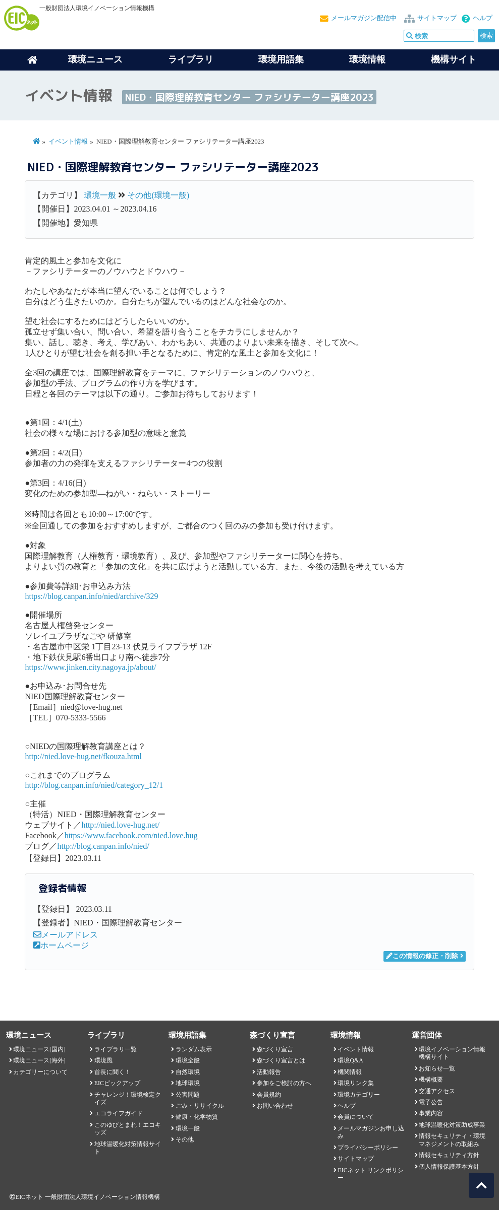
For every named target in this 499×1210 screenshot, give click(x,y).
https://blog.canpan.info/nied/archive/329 (91, 596)
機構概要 (431, 1079)
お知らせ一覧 (437, 1068)
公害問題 (188, 1094)
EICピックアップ (117, 1083)
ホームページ (61, 945)
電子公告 (431, 1102)
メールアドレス (65, 934)
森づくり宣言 (275, 1049)
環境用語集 (281, 59)
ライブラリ (190, 59)
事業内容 (431, 1113)
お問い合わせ (275, 1105)
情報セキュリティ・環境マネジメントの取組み (452, 1139)
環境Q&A (350, 1060)
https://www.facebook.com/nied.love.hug (131, 835)
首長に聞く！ (112, 1071)
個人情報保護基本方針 (449, 1166)
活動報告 (269, 1071)
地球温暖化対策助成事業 (452, 1124)
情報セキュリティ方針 (449, 1155)
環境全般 (188, 1060)
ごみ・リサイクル (200, 1105)
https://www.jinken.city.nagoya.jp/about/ (90, 667)
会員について (356, 1116)
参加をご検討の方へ (284, 1083)
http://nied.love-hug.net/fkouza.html (83, 756)
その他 (185, 1139)
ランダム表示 (194, 1049)
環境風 (103, 1060)
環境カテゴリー (359, 1094)
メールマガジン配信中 (364, 18)
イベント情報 (68, 141)
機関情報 (350, 1071)
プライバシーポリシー (368, 1147)
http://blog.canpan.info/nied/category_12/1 (94, 785)
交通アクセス (437, 1091)
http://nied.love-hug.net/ (120, 825)
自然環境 (188, 1071)
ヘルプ (482, 18)
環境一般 (100, 195)
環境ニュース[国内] (39, 1049)
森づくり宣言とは (281, 1060)
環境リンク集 (356, 1083)
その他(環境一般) (158, 195)
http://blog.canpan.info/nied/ (103, 846)
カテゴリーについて (40, 1071)
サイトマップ (437, 18)
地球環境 (188, 1083)
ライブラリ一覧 (115, 1049)
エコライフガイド (118, 1113)
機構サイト (453, 59)
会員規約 (269, 1094)
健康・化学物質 (197, 1116)
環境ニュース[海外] (39, 1060)
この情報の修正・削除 (422, 956)
